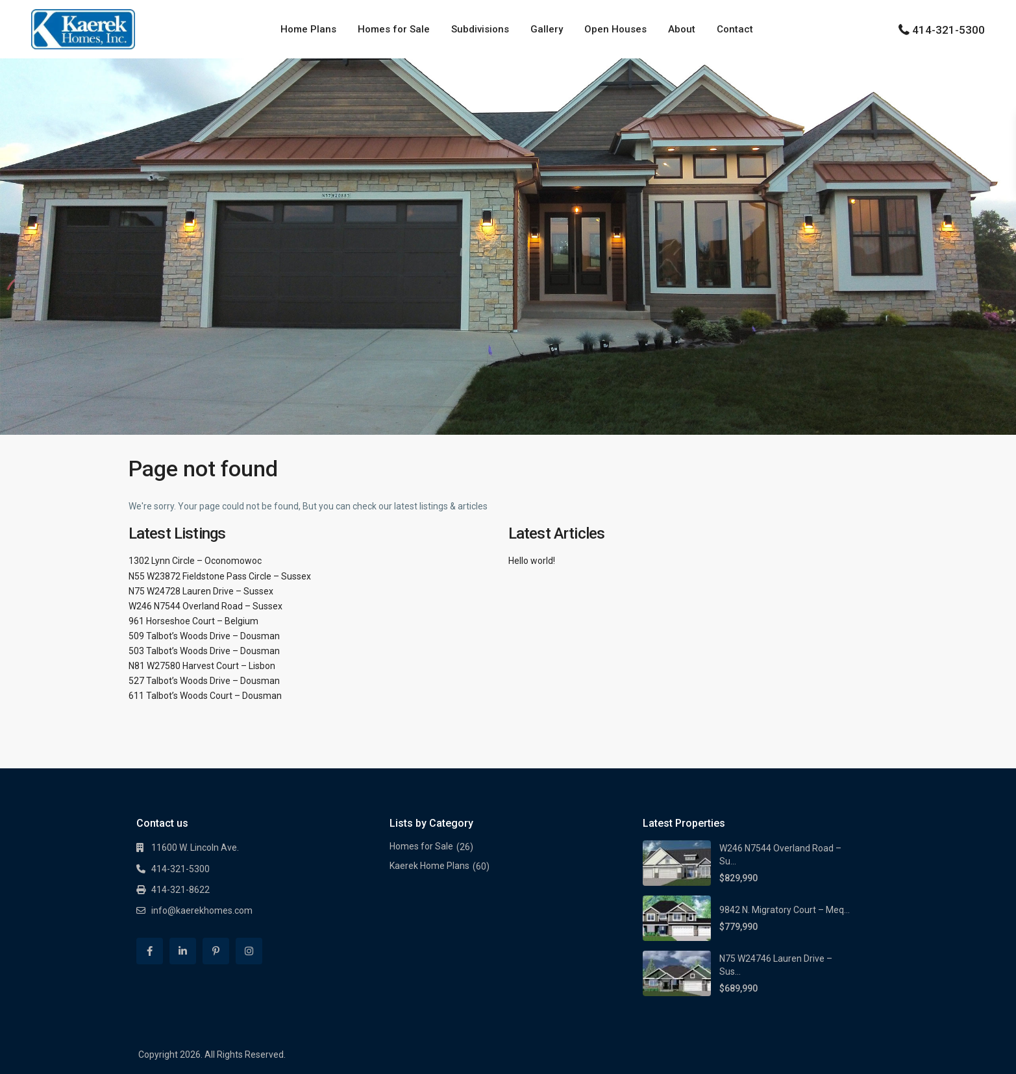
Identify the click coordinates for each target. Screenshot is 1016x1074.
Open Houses (615, 29)
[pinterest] (216, 951)
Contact (735, 29)
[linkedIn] (182, 951)
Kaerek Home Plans (429, 865)
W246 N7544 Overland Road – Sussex (205, 606)
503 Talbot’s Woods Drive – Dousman (204, 651)
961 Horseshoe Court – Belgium (193, 621)
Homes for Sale (394, 29)
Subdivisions (480, 29)
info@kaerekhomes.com (202, 910)
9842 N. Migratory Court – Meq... (784, 910)
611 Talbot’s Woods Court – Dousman (205, 695)
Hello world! (531, 560)
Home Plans (308, 29)
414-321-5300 (948, 29)
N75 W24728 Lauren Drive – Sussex (201, 591)
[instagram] (249, 951)
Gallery (546, 29)
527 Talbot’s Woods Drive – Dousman (204, 681)
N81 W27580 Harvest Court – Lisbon (202, 666)
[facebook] (149, 951)
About (681, 29)
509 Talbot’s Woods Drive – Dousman (204, 636)
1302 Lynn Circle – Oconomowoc (195, 560)
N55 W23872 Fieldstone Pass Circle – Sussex (220, 576)
